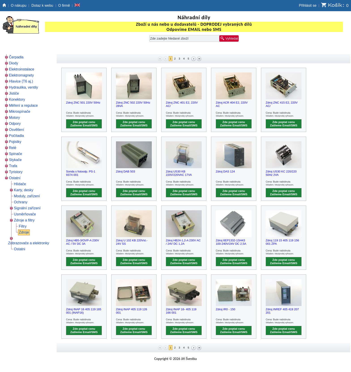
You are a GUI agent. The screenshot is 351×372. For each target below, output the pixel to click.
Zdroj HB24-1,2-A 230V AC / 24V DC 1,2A (183, 242)
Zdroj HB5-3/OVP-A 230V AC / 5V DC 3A (82, 242)
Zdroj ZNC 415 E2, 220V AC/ (281, 104)
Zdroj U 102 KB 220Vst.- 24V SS (132, 242)
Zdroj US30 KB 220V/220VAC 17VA (179, 173)
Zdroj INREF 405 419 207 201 (282, 311)
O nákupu (18, 5)
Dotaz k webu (42, 5)
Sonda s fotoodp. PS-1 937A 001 (80, 173)
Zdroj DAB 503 (125, 171)
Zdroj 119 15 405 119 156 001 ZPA (282, 242)
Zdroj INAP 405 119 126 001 (131, 311)
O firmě (64, 5)
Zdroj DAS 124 (225, 171)
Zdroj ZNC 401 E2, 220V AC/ (182, 104)
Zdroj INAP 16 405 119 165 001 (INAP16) (83, 311)
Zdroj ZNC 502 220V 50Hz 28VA (133, 104)
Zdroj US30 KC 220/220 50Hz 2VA (281, 173)
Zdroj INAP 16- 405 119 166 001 (181, 311)
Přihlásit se (307, 5)
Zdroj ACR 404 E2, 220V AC (232, 104)
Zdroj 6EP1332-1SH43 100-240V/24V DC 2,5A (231, 242)
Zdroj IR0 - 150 (225, 309)
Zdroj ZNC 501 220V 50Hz (83, 102)
